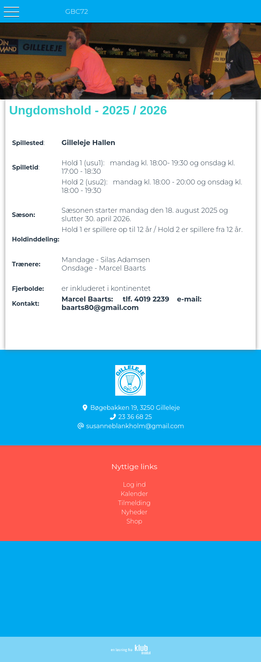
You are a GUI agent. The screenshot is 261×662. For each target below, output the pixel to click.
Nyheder (134, 512)
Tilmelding (134, 503)
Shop (134, 521)
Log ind (192, 484)
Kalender (134, 493)
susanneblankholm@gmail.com (135, 426)
